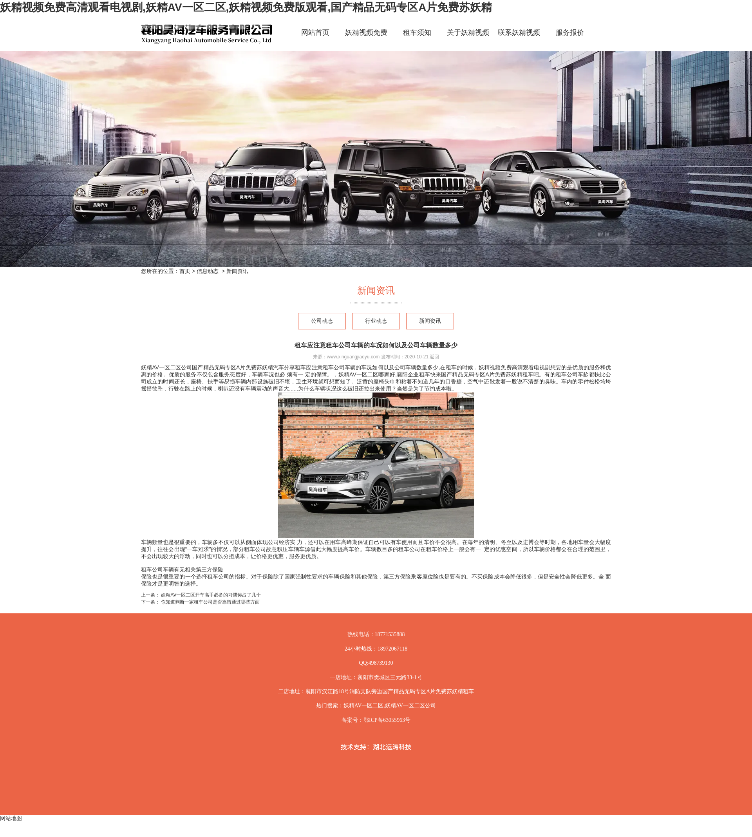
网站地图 (11, 818)
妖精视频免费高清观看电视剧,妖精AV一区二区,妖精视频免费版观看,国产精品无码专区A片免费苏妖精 (246, 7)
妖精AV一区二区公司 (166, 367)
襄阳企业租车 (413, 374)
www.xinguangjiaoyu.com (353, 357)
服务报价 (570, 32)
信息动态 (208, 271)
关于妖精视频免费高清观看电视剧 (468, 39)
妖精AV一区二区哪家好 (366, 374)
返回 (434, 357)
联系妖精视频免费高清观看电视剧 (519, 39)
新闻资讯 (430, 321)
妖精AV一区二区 (363, 706)
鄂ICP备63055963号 (386, 720)
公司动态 (322, 321)
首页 (184, 271)
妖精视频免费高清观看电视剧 (366, 39)
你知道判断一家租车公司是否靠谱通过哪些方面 (210, 602)
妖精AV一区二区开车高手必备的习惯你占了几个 (210, 595)
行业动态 (376, 321)
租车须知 (417, 32)
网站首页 (315, 32)
